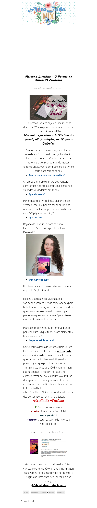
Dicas (26, 492)
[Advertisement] (48, 47)
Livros (51, 492)
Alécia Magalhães (46, 88)
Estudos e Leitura (38, 492)
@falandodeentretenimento (48, 485)
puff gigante (63, 351)
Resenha (60, 492)
